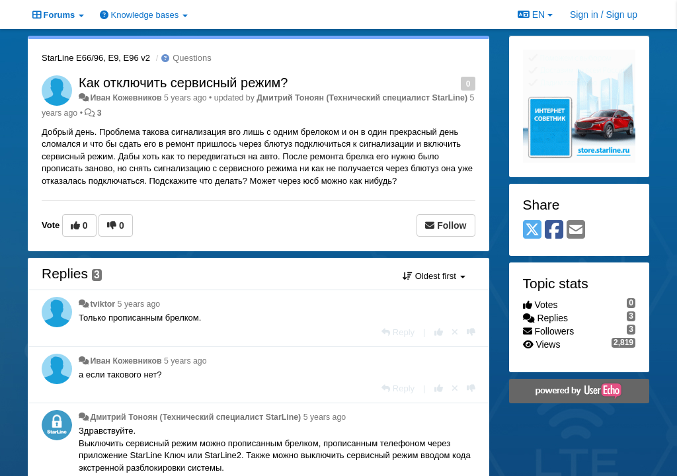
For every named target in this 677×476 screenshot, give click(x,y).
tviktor (102, 304)
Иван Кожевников (125, 97)
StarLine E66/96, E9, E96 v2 (96, 58)
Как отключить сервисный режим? (183, 82)
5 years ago (139, 304)
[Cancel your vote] (455, 332)
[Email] (576, 230)
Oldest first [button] (434, 276)
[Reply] (398, 332)
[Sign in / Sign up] (604, 14)
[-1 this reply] (471, 332)
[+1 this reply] (438, 332)
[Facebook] (554, 230)
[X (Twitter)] (532, 230)
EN (535, 14)
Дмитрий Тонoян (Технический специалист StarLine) (362, 97)
